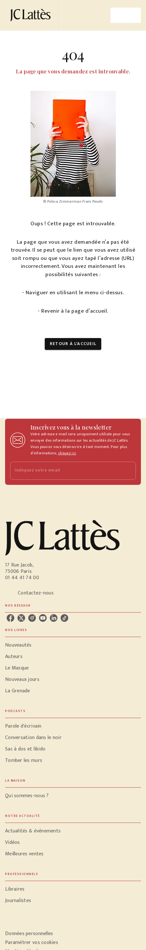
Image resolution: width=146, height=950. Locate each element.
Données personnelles (29, 933)
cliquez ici (67, 453)
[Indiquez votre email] (65, 471)
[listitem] (10, 618)
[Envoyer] (128, 470)
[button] (73, 344)
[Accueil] (31, 15)
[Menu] (125, 15)
